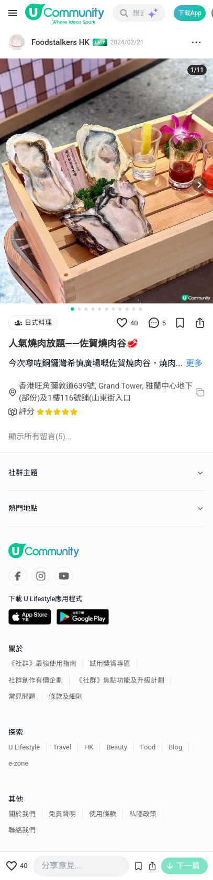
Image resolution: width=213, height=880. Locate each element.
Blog (175, 747)
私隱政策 (142, 814)
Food (147, 747)
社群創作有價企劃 (35, 680)
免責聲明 (62, 814)
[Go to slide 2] (79, 309)
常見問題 (22, 696)
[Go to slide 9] (127, 309)
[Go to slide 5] (99, 309)
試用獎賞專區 (109, 663)
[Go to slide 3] (86, 309)
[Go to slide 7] (113, 309)
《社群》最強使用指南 (42, 663)
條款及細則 (66, 696)
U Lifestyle (24, 747)
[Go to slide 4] (93, 309)
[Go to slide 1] (72, 309)
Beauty (116, 747)
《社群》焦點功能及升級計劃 (120, 680)
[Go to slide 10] (133, 309)
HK (88, 747)
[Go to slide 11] (140, 309)
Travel (62, 747)
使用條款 (102, 814)
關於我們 (22, 814)
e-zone (18, 763)
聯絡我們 (22, 830)
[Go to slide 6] (106, 309)
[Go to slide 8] (120, 309)
